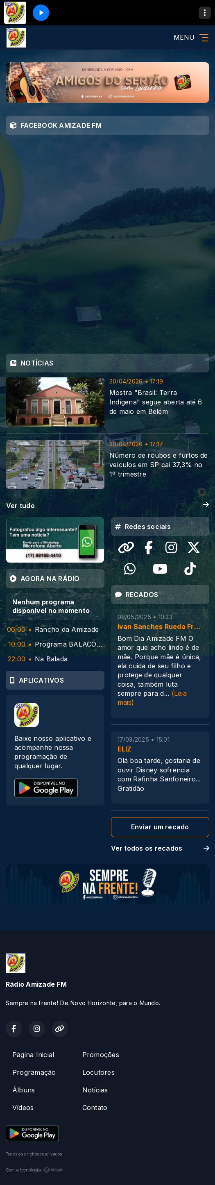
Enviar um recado (160, 827)
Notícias (95, 1090)
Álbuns (23, 1090)
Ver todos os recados (160, 848)
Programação (34, 1072)
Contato (95, 1107)
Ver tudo (107, 506)
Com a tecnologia (34, 1170)
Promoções (100, 1055)
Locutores (98, 1072)
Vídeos (23, 1107)
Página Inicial (33, 1055)
